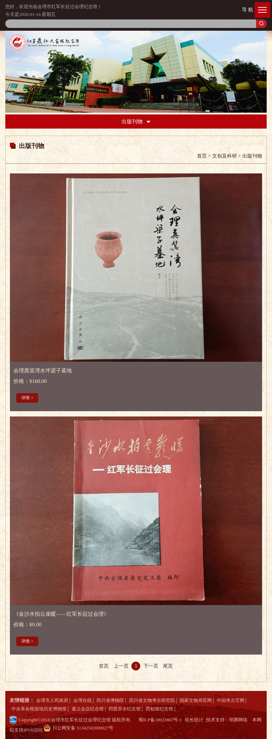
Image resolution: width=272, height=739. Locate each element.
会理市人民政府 (52, 700)
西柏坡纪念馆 (159, 708)
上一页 (121, 666)
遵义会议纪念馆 (88, 708)
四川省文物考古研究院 (152, 700)
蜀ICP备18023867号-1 (160, 719)
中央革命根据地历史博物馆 (39, 708)
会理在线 (82, 700)
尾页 (168, 666)
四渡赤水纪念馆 (124, 708)
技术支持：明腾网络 (227, 719)
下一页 (150, 666)
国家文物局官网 (196, 700)
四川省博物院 (110, 700)
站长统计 (194, 719)
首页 (104, 666)
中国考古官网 (230, 700)
